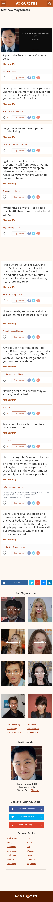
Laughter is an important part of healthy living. (23, 129)
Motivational (12, 851)
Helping (19, 331)
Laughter (6, 144)
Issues (17, 191)
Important (23, 144)
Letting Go (7, 374)
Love (29, 838)
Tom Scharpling (13, 724)
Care (5, 440)
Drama (15, 547)
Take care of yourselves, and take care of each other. (24, 425)
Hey (13, 111)
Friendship (11, 846)
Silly (4, 227)
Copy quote (19, 77)
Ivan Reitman (32, 732)
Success (30, 842)
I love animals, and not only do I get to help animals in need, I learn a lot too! (25, 315)
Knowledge (11, 863)
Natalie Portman (14, 732)
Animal (6, 331)
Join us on (26, 808)
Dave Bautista (33, 728)
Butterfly (12, 294)
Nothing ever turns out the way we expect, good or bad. (25, 392)
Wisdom (30, 851)
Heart (5, 294)
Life (28, 846)
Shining (20, 374)
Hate (5, 487)
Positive (10, 859)
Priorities (12, 487)
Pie (4, 71)
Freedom (31, 859)
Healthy (15, 144)
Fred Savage (12, 728)
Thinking (10, 227)
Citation (35, 790)
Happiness (31, 863)
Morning (6, 111)
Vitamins (19, 111)
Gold (8, 71)
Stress (22, 547)
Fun (14, 374)
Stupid (5, 191)
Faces (14, 71)
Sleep (11, 191)
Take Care (12, 440)
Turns (10, 407)
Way (5, 407)
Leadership (11, 855)
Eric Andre (31, 724)
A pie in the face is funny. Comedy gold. (24, 57)
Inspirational (12, 838)
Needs (12, 331)
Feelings (20, 487)
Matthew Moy (9, 64)
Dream (30, 855)
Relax (19, 294)
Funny (9, 842)
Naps (18, 227)
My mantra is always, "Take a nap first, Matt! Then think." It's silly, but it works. (26, 211)
